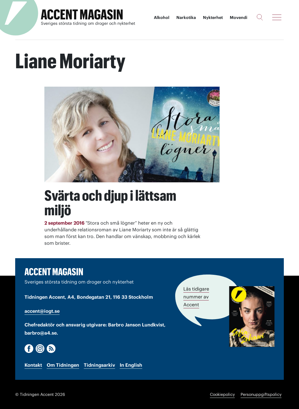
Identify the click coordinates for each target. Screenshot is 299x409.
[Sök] (259, 17)
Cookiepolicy (222, 394)
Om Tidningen (63, 365)
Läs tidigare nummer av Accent (196, 296)
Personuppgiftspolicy (261, 394)
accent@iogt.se (42, 311)
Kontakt (33, 365)
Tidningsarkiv (99, 365)
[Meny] (277, 17)
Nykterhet (213, 17)
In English (131, 365)
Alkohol (161, 17)
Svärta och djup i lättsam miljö (110, 203)
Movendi (238, 17)
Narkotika (186, 17)
